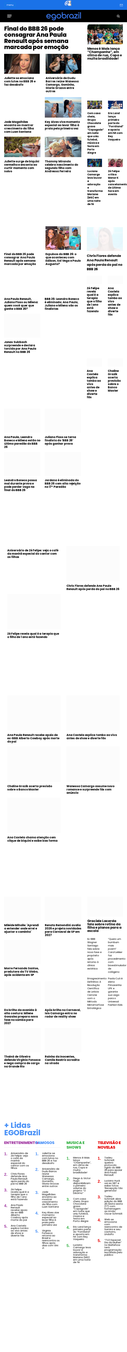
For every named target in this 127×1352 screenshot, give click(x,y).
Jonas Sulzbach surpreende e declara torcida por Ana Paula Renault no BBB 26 (20, 377)
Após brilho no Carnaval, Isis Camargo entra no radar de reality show (63, 1044)
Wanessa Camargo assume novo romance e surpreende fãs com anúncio (90, 820)
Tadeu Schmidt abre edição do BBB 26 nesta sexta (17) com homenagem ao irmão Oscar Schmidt (113, 1236)
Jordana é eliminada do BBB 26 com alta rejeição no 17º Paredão (62, 514)
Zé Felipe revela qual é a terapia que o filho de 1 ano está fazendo (94, 330)
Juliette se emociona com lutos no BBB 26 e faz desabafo (20, 112)
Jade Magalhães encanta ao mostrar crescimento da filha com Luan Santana (19, 157)
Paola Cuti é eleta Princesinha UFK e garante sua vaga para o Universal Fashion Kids (115, 1022)
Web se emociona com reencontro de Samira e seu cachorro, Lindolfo (113, 1257)
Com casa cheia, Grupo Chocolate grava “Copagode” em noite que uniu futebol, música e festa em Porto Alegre (94, 133)
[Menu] (9, 16)
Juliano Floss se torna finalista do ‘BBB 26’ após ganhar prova (60, 471)
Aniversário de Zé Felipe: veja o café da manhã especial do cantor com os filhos (32, 584)
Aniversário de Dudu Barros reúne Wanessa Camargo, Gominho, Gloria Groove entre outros (62, 115)
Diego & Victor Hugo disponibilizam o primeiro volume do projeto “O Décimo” (82, 1216)
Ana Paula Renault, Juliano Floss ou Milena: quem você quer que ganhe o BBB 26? (21, 334)
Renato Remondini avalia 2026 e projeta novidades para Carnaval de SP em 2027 (63, 960)
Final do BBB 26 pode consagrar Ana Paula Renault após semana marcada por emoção (42, 53)
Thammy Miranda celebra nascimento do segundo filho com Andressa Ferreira (61, 197)
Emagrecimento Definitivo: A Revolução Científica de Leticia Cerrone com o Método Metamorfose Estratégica (94, 1024)
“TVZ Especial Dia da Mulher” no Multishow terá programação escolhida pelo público (113, 1278)
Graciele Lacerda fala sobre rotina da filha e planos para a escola (104, 956)
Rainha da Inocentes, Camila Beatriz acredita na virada (62, 1091)
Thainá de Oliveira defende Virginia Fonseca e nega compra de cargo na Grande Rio (22, 1092)
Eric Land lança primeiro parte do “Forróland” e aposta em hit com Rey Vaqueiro (115, 126)
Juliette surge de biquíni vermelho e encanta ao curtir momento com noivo (21, 197)
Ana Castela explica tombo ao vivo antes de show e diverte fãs (115, 332)
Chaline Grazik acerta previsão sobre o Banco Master (114, 411)
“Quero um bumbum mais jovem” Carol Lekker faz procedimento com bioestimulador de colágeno (115, 986)
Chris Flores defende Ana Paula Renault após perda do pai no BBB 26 (104, 293)
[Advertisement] (42, 231)
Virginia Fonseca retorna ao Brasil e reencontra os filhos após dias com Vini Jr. (51, 1270)
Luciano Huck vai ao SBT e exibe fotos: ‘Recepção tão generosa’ (113, 1216)
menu (10, 5)
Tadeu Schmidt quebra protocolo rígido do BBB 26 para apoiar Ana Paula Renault (113, 1197)
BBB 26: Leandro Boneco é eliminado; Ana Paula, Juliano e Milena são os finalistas (62, 334)
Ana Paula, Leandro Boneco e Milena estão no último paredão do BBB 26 (22, 472)
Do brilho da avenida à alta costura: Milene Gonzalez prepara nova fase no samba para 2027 (21, 1047)
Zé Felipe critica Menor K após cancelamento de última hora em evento (115, 183)
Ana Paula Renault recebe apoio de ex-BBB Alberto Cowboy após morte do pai (33, 769)
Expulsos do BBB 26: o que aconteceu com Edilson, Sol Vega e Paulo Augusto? (63, 289)
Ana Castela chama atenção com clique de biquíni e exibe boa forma (32, 870)
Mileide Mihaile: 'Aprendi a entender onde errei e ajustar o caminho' (21, 959)
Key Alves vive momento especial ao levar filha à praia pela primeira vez (62, 156)
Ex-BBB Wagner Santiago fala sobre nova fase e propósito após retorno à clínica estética (94, 984)
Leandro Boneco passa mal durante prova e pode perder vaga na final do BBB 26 (20, 516)
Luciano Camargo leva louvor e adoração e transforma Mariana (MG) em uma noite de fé (94, 188)
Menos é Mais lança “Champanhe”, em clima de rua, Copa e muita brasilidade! (104, 53)
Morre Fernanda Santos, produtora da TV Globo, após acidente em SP (21, 1002)
